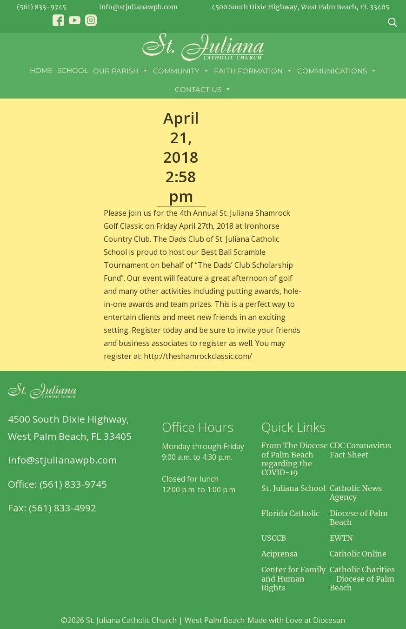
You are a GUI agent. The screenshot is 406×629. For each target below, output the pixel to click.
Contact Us (203, 89)
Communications (337, 70)
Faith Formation (253, 70)
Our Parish (120, 70)
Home (41, 70)
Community (181, 70)
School (72, 70)
